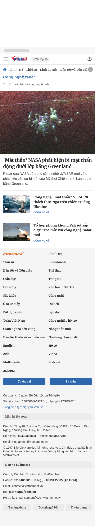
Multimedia (12, 362)
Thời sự (31, 69)
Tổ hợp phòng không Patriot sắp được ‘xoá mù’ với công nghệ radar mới (62, 230)
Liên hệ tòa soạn (16, 416)
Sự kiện (71, 381)
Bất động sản (12, 312)
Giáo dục (9, 279)
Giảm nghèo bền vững (19, 329)
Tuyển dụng (79, 507)
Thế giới (55, 279)
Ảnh (6, 354)
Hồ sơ (53, 345)
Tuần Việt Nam (14, 320)
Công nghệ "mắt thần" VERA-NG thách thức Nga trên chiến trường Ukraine (61, 202)
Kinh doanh (48, 69)
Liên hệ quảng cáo (17, 465)
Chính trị (16, 69)
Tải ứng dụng (17, 507)
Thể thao (55, 270)
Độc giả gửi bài (48, 507)
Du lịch (54, 304)
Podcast (54, 362)
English (8, 345)
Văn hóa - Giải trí (61, 287)
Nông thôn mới (60, 329)
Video (53, 354)
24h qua (9, 370)
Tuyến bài (24, 381)
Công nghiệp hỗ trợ (63, 320)
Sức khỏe (9, 295)
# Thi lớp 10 (40, 59)
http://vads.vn (25, 492)
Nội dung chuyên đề (63, 337)
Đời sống (9, 287)
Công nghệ (41, 212)
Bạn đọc (54, 312)
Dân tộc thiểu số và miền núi (24, 337)
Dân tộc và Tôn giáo (74, 69)
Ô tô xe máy (11, 304)
